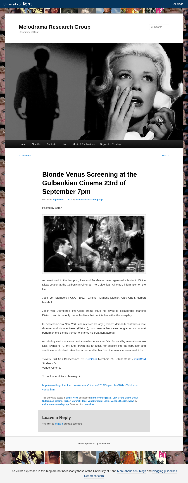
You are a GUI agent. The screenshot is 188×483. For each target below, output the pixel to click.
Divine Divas (131, 398)
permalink (89, 404)
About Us (36, 144)
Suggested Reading (110, 144)
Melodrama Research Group (55, 27)
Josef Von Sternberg (92, 401)
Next (165, 155)
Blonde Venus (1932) (100, 398)
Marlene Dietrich (119, 401)
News (75, 398)
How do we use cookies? (114, 477)
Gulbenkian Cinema (52, 401)
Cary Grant (118, 398)
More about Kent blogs (139, 471)
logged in (59, 424)
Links (64, 144)
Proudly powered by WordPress (94, 443)
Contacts (51, 144)
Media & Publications (83, 144)
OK (155, 477)
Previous (25, 155)
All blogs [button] (178, 4)
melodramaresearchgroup (89, 199)
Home (23, 144)
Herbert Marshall (71, 401)
